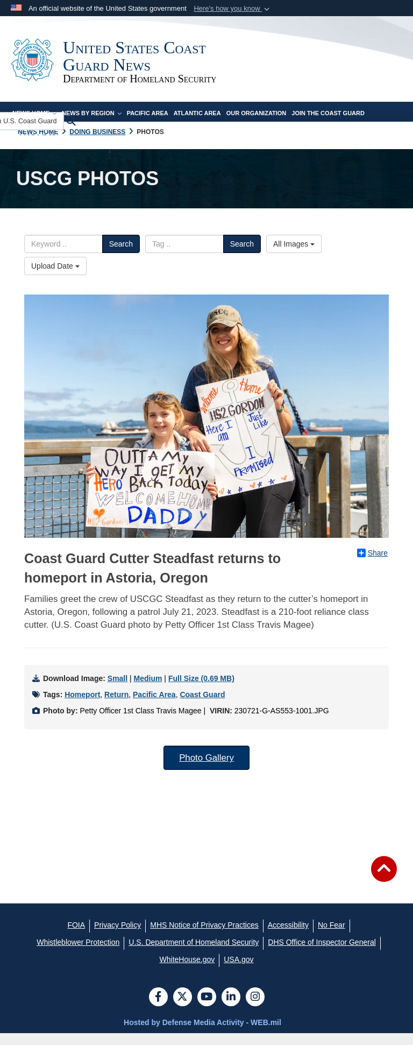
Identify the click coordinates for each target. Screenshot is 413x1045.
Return (116, 706)
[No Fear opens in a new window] (331, 936)
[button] (233, 8)
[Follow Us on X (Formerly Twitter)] (182, 1009)
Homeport (82, 706)
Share (372, 564)
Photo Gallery (206, 770)
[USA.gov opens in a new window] (238, 971)
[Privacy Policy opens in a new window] (117, 936)
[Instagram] (255, 1009)
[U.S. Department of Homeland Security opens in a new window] (194, 954)
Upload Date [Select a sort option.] (55, 277)
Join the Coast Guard (328, 125)
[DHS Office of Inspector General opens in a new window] (322, 954)
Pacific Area (147, 125)
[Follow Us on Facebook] (158, 1009)
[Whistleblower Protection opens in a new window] (78, 954)
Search (121, 255)
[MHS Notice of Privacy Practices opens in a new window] (204, 936)
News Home (34, 125)
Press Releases (39, 148)
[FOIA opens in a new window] (76, 936)
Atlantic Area (197, 125)
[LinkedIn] (231, 1009)
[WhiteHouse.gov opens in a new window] (187, 971)
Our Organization (256, 125)
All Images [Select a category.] (294, 255)
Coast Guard (202, 706)
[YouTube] (206, 1009)
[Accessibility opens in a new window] (288, 936)
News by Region (92, 125)
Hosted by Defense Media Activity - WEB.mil (202, 1034)
